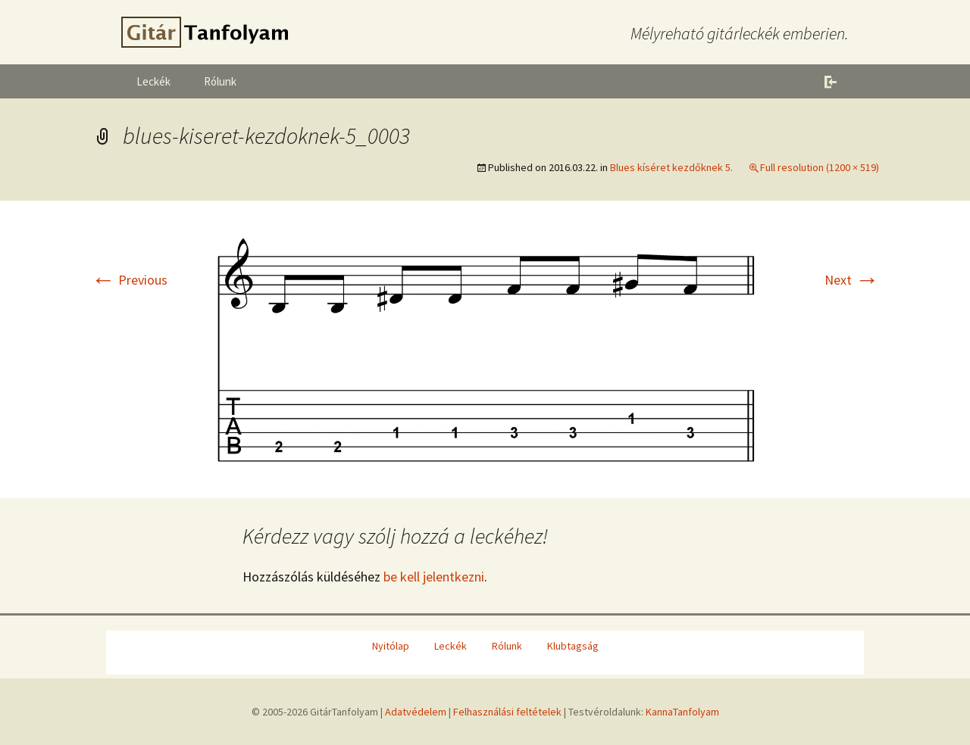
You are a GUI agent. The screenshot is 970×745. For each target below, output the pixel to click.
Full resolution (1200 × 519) (819, 167)
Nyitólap (390, 646)
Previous (129, 279)
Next (851, 279)
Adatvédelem (415, 712)
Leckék (153, 81)
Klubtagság (573, 646)
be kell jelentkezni (433, 576)
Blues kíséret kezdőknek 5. (671, 167)
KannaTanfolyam (682, 712)
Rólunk (220, 81)
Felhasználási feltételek (507, 712)
